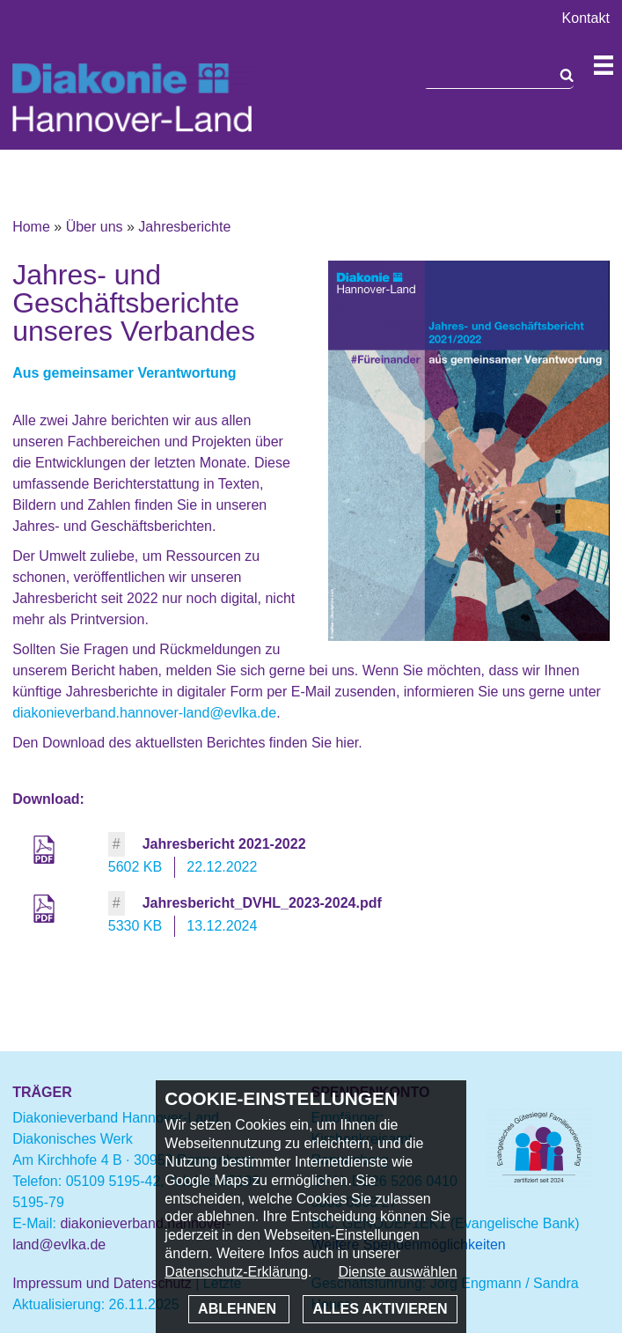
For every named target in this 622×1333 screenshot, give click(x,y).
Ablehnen (239, 1308)
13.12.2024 (222, 925)
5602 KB (135, 866)
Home (31, 226)
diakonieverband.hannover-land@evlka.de (144, 712)
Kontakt (586, 18)
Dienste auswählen (397, 1271)
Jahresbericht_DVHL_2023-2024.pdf (262, 902)
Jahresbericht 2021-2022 (224, 843)
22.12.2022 (222, 866)
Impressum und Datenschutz (102, 1283)
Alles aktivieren (379, 1308)
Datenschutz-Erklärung (236, 1271)
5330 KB (135, 925)
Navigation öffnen (603, 65)
